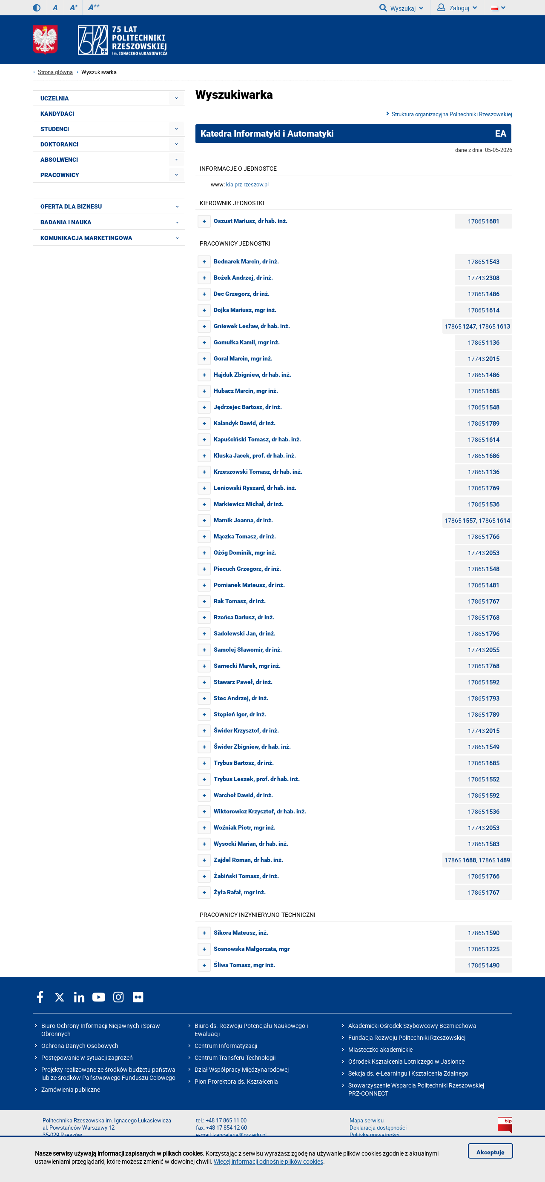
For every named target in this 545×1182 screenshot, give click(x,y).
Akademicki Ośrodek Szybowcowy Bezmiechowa (412, 1026)
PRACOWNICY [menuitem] (59, 175)
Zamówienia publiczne (70, 1089)
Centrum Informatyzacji (226, 1046)
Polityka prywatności (374, 1135)
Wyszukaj (401, 7)
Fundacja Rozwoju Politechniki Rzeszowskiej (406, 1037)
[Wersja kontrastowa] (36, 7)
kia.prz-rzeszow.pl (247, 184)
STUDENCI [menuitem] (54, 129)
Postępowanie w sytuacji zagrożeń (87, 1057)
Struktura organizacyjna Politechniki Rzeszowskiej (452, 114)
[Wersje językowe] (498, 7)
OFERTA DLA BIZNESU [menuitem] (112, 206)
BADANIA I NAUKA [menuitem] (112, 222)
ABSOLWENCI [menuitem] (59, 159)
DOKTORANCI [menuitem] (59, 144)
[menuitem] (176, 98)
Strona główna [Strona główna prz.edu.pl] (55, 72)
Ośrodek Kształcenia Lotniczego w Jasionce (406, 1061)
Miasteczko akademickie (380, 1049)
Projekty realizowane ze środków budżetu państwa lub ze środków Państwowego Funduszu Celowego (108, 1073)
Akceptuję (490, 1152)
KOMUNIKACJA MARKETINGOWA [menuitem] (112, 237)
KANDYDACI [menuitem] (57, 113)
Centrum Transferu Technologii (235, 1057)
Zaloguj (457, 7)
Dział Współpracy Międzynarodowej (242, 1069)
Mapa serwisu (367, 1120)
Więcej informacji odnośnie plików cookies (268, 1161)
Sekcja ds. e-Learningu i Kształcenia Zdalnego (408, 1073)
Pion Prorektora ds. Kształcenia (236, 1081)
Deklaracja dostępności (378, 1127)
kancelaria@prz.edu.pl (240, 1135)
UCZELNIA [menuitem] (54, 98)
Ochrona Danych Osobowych (79, 1046)
